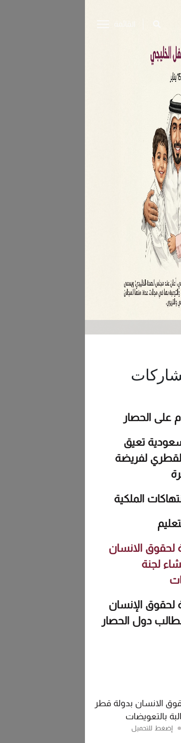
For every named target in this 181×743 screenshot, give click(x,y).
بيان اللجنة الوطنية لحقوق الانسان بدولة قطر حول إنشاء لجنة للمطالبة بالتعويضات (99, 564)
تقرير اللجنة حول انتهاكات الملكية (101, 499)
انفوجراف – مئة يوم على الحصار (106, 417)
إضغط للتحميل (67, 728)
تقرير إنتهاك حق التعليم (123, 523)
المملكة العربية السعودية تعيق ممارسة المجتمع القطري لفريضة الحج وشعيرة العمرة (102, 458)
